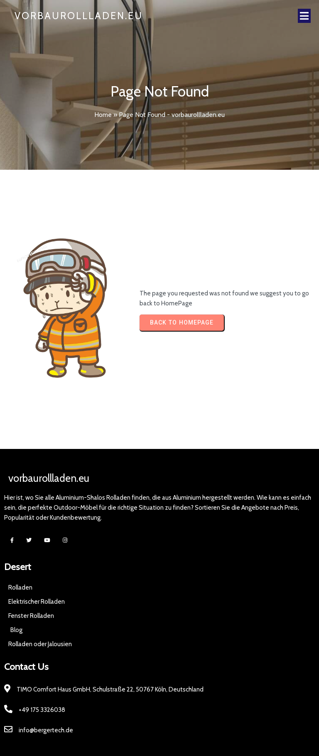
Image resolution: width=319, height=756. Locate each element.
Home (103, 115)
